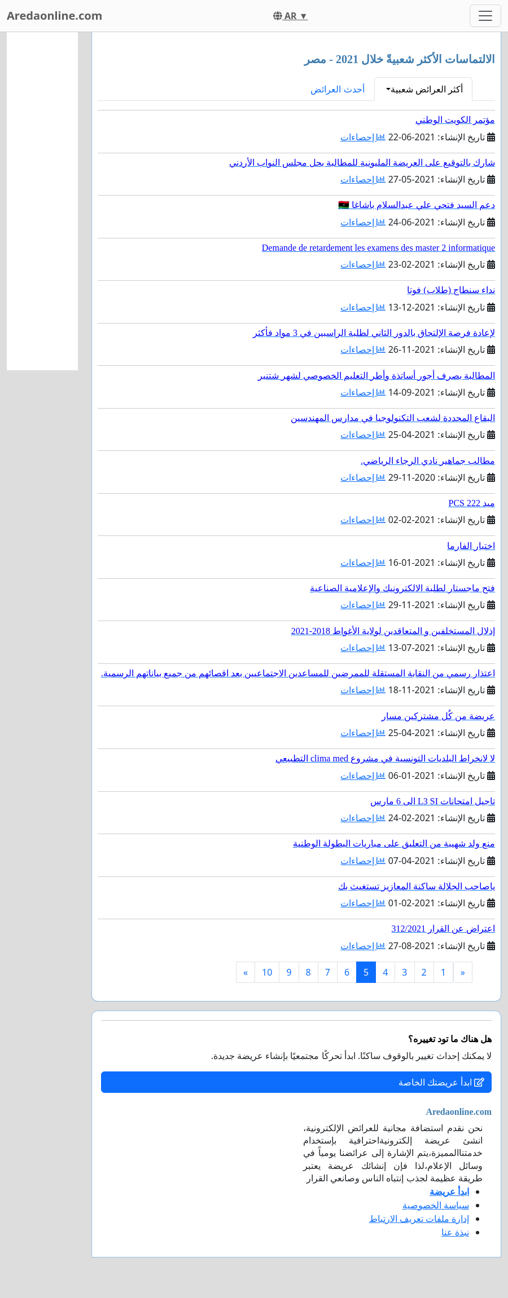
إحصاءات (363, 137)
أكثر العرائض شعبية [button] (427, 89)
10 (267, 972)
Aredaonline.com (54, 15)
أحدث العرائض (337, 89)
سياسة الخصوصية (435, 1205)
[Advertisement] (42, 201)
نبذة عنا (455, 1232)
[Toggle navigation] (485, 16)
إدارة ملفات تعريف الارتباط (419, 1218)
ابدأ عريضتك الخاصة (441, 1082)
